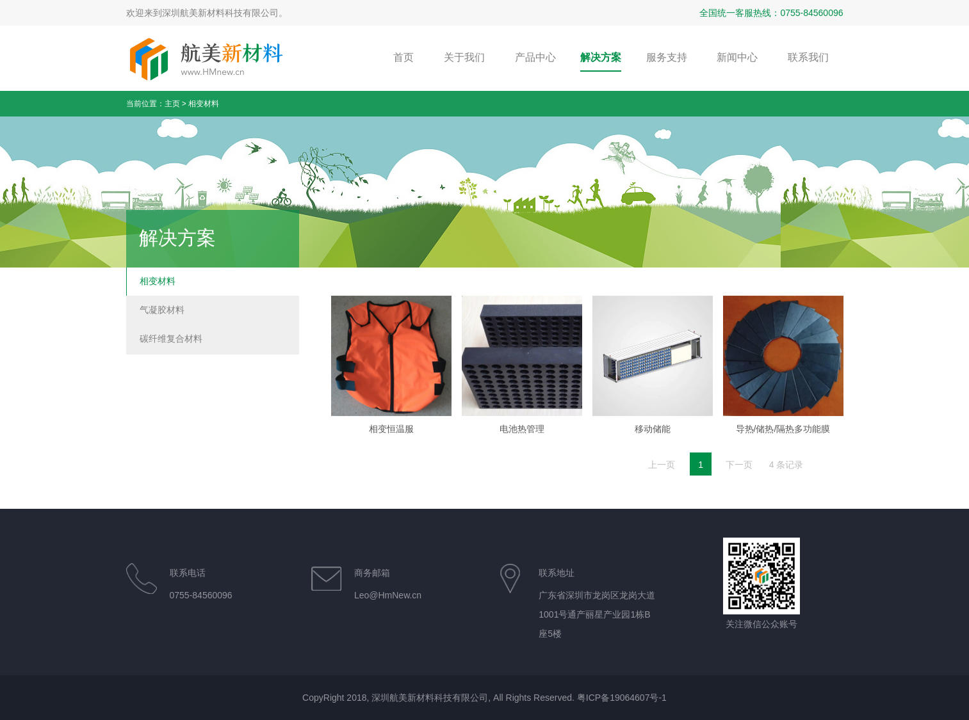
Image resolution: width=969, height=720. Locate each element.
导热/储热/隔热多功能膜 (783, 438)
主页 (172, 103)
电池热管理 (522, 438)
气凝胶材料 (162, 310)
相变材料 (203, 103)
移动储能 (653, 438)
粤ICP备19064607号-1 (622, 697)
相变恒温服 (391, 438)
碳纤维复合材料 (171, 338)
